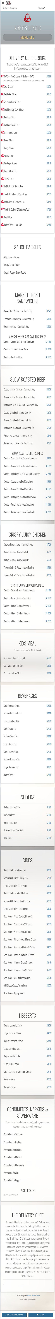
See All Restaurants (14, 1315)
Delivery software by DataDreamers (27, 1300)
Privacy (38, 1296)
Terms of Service (31, 1296)
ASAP (42, 8)
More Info (27, 37)
